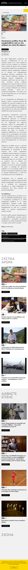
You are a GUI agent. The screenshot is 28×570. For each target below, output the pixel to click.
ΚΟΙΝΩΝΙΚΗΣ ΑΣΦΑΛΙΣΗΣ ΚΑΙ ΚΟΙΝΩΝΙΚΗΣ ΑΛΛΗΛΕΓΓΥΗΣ (11, 236)
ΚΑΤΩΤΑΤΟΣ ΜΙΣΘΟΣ (12, 233)
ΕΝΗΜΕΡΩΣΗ (5, 49)
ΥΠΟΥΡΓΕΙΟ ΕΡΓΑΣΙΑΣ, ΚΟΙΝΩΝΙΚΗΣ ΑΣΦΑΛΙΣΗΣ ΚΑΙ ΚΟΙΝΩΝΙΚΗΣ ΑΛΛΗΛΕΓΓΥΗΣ (13, 240)
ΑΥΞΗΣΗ (4, 233)
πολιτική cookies (15, 564)
